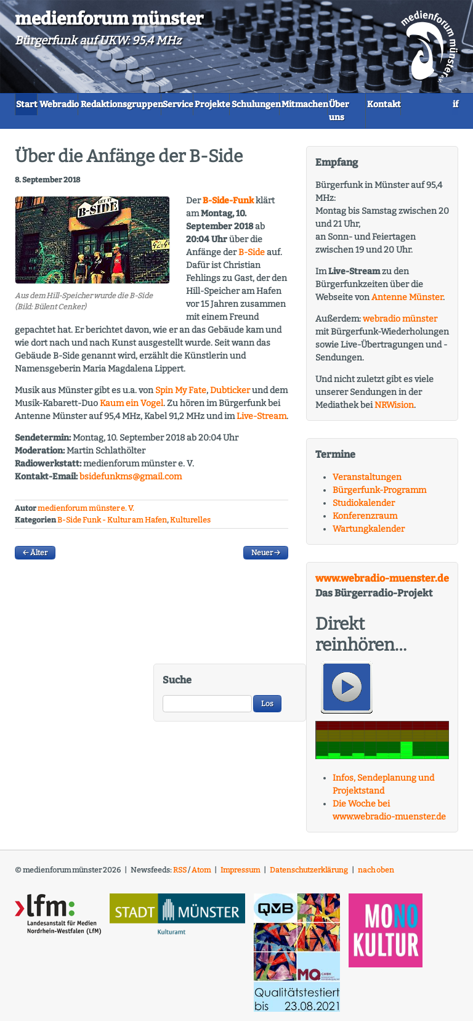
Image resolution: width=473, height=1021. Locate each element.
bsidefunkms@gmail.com (130, 482)
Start (35, 103)
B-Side (251, 258)
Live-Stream (261, 422)
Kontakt (165, 123)
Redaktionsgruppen (166, 103)
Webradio (85, 103)
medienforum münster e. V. (86, 514)
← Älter (35, 557)
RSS (180, 875)
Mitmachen (47, 123)
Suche (177, 685)
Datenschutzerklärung (309, 875)
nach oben (376, 875)
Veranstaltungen (367, 482)
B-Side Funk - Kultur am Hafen (112, 525)
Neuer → (265, 557)
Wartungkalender (369, 534)
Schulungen (357, 103)
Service (242, 103)
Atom (201, 875)
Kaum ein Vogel (131, 409)
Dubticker (230, 396)
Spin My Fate (180, 396)
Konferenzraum (365, 521)
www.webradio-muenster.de (382, 583)
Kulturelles (190, 525)
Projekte (295, 103)
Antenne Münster (407, 302)
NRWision (394, 410)
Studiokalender (364, 508)
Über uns (109, 123)
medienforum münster (109, 19)
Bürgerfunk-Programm (379, 495)
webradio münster (400, 324)
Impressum (240, 875)
